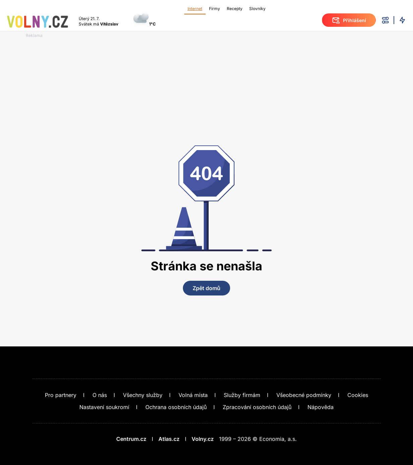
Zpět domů (206, 288)
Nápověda (320, 407)
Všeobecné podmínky (303, 395)
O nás (99, 395)
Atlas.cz (169, 439)
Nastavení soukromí (104, 407)
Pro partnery (60, 395)
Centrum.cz (131, 439)
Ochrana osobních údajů (176, 407)
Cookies (357, 395)
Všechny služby (142, 395)
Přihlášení (349, 20)
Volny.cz (203, 439)
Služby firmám (242, 395)
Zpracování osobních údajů (257, 407)
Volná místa (193, 395)
